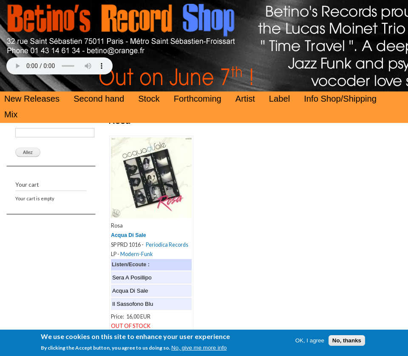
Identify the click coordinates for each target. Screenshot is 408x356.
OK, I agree (309, 342)
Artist (245, 98)
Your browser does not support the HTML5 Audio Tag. (59, 65)
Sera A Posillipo (132, 277)
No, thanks (346, 342)
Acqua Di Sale (128, 235)
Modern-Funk (136, 254)
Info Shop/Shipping (340, 98)
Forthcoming (197, 98)
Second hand (99, 98)
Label (279, 98)
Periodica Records (167, 245)
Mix (10, 114)
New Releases (32, 98)
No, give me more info (199, 349)
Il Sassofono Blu (132, 304)
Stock (149, 98)
